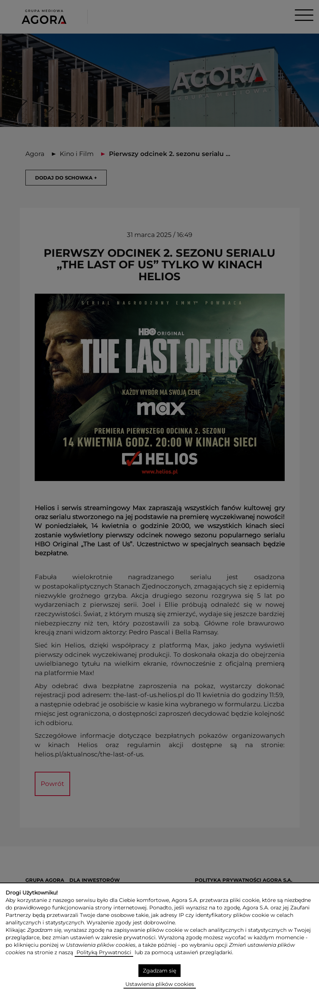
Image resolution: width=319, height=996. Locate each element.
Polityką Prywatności (103, 952)
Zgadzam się (159, 970)
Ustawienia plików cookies (159, 984)
